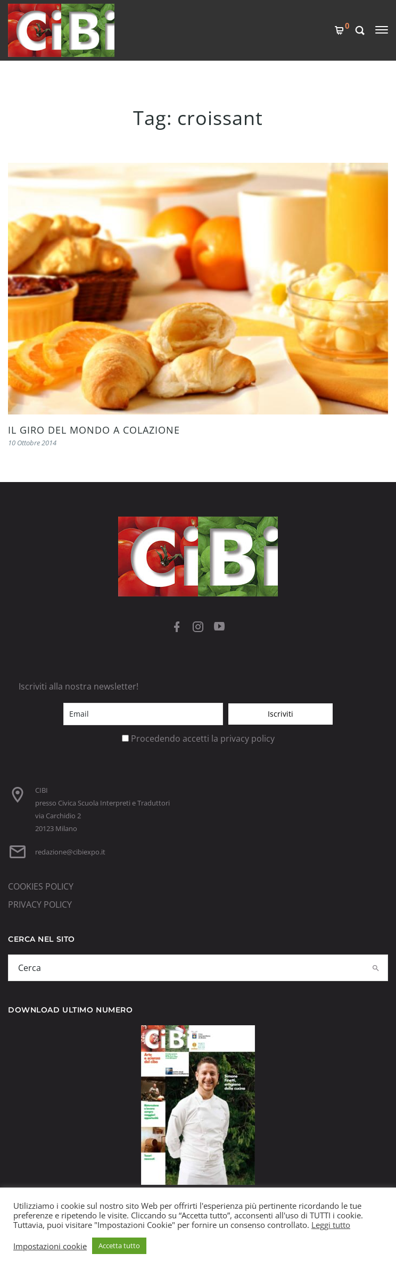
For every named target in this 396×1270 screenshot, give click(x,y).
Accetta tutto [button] (119, 1245)
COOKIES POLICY (40, 886)
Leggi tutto (330, 1225)
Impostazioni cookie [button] (50, 1246)
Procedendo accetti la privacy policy (203, 738)
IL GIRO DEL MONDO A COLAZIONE (94, 430)
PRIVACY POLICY (40, 904)
